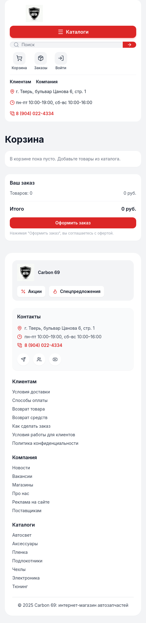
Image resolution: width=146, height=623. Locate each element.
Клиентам (20, 81)
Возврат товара (28, 408)
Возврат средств (29, 417)
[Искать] (129, 45)
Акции (31, 291)
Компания (47, 81)
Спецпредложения (76, 291)
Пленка (20, 552)
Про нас (20, 493)
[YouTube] (55, 359)
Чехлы (19, 569)
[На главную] (34, 13)
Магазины (22, 484)
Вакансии (22, 476)
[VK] (39, 359)
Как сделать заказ (31, 426)
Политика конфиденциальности (45, 443)
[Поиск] (70, 45)
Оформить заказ (73, 222)
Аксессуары (25, 543)
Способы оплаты (29, 400)
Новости (21, 467)
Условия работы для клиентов (43, 434)
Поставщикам (26, 510)
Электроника (26, 577)
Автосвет (22, 535)
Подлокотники (27, 560)
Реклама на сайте (31, 502)
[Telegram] (23, 359)
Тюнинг (20, 586)
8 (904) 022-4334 (32, 113)
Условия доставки (31, 391)
